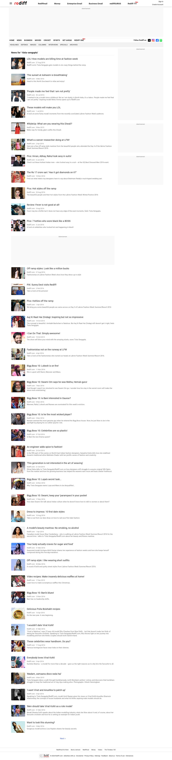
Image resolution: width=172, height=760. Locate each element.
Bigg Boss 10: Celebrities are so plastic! (47, 430)
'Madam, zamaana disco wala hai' (44, 674)
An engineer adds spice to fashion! (44, 447)
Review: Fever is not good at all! (43, 204)
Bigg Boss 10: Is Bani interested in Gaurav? (49, 398)
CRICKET (47, 40)
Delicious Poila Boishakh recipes (43, 609)
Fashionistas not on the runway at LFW (47, 349)
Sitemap (97, 756)
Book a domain (75, 750)
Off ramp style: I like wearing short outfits (48, 560)
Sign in (161, 1)
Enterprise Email (74, 4)
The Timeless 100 (110, 750)
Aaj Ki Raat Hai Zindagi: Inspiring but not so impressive (55, 317)
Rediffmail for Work (62, 750)
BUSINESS (28, 40)
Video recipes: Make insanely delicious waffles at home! (55, 576)
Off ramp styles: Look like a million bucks (48, 268)
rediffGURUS (115, 4)
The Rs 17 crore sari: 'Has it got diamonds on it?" (52, 172)
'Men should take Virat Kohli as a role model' (49, 706)
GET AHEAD (67, 40)
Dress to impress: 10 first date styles (46, 511)
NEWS (19, 40)
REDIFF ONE (79, 40)
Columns (42, 45)
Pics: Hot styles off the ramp (41, 188)
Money (57, 4)
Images (33, 45)
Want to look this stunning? (41, 722)
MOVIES (38, 40)
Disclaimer (79, 756)
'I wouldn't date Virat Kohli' (40, 625)
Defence (24, 45)
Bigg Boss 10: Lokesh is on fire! (43, 365)
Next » (63, 738)
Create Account (157, 4)
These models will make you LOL (44, 107)
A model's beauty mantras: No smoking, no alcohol (53, 528)
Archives (73, 45)
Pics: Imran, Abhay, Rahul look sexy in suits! (49, 156)
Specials (63, 45)
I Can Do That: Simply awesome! (43, 333)
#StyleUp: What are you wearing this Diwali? (49, 123)
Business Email (96, 4)
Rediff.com (59, 756)
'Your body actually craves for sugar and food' (50, 544)
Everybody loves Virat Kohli (41, 657)
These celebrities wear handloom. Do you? (48, 641)
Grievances (129, 756)
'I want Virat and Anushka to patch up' (46, 690)
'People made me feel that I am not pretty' (48, 91)
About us (112, 756)
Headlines (14, 45)
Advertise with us (69, 756)
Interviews (53, 45)
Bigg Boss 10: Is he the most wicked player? (49, 414)
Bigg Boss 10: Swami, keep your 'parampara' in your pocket (57, 495)
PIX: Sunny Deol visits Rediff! (41, 284)
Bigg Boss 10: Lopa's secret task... (44, 479)
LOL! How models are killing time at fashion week (52, 59)
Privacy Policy (88, 756)
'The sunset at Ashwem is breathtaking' (47, 75)
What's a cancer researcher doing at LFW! (48, 140)
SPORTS (56, 40)
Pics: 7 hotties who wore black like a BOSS (48, 221)
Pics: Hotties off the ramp (40, 301)
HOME (11, 40)
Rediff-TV (132, 4)
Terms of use (120, 756)
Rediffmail (42, 4)
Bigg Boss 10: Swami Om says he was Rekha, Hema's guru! (57, 382)
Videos (100, 750)
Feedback (104, 756)
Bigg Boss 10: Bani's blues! (40, 592)
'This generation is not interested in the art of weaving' (55, 463)
